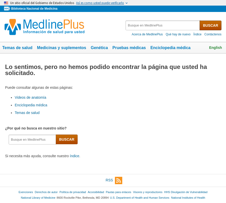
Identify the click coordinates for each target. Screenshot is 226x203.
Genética (99, 48)
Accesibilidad (96, 192)
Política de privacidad (72, 192)
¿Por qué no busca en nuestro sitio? (36, 128)
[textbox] (163, 25)
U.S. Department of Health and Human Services (139, 197)
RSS (114, 180)
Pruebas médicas (129, 48)
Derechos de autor (46, 192)
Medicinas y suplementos (61, 48)
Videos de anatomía (30, 97)
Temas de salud (17, 48)
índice (74, 156)
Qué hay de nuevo (178, 34)
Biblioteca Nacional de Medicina (34, 8)
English (215, 48)
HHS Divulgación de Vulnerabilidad (185, 192)
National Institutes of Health (188, 197)
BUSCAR (210, 25)
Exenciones (26, 192)
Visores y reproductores (147, 192)
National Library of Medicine (38, 197)
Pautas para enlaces (118, 192)
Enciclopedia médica (170, 48)
